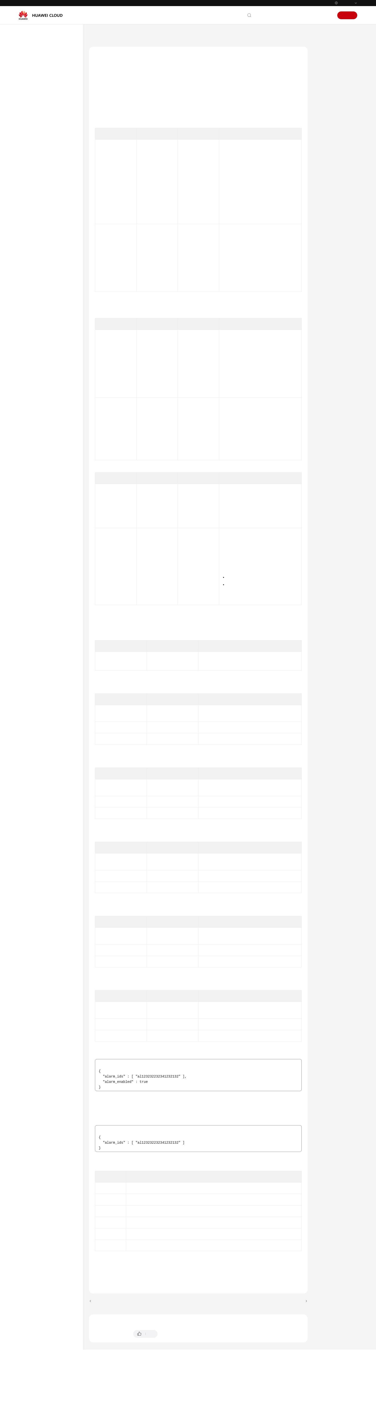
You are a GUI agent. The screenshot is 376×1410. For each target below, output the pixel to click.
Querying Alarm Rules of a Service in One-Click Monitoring (56, 301)
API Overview (38, 120)
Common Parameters (43, 476)
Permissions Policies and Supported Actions (46, 464)
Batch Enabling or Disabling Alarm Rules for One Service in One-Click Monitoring (56, 323)
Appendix (35, 485)
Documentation (289, 15)
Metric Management (47, 444)
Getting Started (35, 77)
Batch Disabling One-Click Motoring (56, 343)
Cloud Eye (121, 34)
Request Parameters (334, 80)
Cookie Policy (304, 1405)
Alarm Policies (43, 182)
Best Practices (34, 94)
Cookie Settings (282, 1405)
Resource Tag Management (52, 436)
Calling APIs (37, 129)
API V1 (33, 147)
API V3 (33, 453)
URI (321, 69)
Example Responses (334, 114)
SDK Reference (35, 494)
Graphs (38, 427)
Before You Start (40, 112)
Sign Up (347, 15)
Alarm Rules (42, 164)
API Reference (35, 103)
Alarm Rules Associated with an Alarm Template (53, 219)
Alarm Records (43, 199)
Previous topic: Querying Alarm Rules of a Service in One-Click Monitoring (143, 1324)
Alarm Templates (45, 208)
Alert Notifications (45, 190)
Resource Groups (45, 231)
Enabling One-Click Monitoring (51, 265)
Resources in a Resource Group (51, 242)
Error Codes (328, 136)
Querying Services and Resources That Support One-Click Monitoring (55, 282)
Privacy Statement (345, 1405)
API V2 (33, 155)
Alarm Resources (45, 173)
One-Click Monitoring (48, 254)
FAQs (28, 502)
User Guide (32, 86)
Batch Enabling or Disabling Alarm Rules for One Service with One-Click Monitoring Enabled (56, 393)
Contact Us (265, 15)
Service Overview (37, 68)
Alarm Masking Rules (48, 409)
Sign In (326, 15)
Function (326, 58)
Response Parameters (335, 91)
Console (310, 15)
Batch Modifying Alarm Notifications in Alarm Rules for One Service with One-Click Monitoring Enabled (57, 365)
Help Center (98, 34)
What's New (33, 59)
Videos (29, 511)
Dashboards (41, 418)
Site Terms (323, 1405)
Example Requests (333, 102)
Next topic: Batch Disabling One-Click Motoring (268, 1324)
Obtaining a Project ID (239, 183)
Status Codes (329, 125)
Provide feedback (175, 1357)
